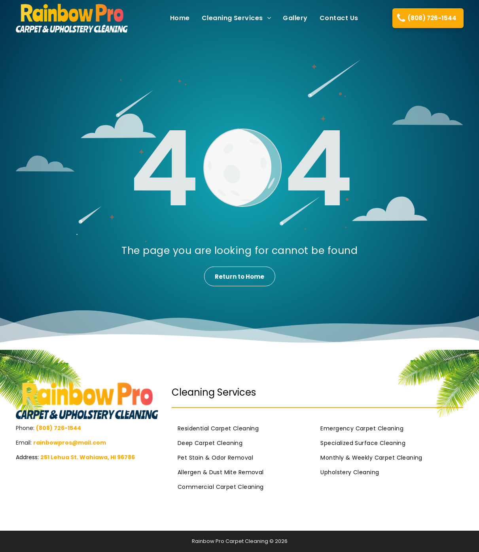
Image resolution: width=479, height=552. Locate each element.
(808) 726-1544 (58, 428)
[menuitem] (174, 18)
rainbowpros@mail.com (69, 443)
